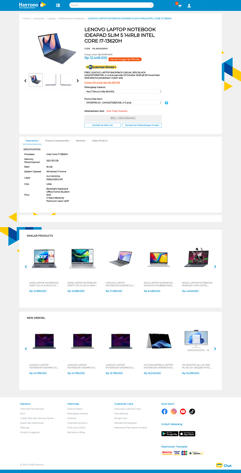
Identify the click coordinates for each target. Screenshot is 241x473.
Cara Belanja (121, 413)
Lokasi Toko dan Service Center (37, 418)
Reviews (80, 140)
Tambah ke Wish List (102, 125)
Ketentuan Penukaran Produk (130, 427)
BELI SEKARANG (123, 118)
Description (32, 140)
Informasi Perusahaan (32, 408)
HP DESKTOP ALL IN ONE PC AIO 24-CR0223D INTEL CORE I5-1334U (196, 366)
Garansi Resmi (75, 408)
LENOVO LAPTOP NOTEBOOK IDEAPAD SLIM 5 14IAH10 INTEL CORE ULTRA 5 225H (120, 366)
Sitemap (24, 427)
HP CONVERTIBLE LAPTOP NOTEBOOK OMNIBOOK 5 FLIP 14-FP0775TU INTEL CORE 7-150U (158, 366)
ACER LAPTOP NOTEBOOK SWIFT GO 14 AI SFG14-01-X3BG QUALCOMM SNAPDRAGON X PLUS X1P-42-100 (44, 284)
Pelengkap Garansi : (95, 87)
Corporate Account (77, 423)
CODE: (96, 48)
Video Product (99, 140)
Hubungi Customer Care (127, 408)
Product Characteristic (57, 140)
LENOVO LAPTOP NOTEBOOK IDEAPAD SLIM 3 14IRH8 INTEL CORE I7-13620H (120, 284)
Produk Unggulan (30, 432)
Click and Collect (76, 427)
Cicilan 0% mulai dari (102, 82)
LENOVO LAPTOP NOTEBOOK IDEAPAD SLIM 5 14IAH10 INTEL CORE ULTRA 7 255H (44, 366)
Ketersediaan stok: (105, 111)
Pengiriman (120, 418)
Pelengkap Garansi (77, 413)
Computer (38, 18)
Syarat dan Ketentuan (32, 423)
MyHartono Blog (76, 432)
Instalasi (71, 418)
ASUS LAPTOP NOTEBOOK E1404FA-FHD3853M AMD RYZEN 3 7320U (158, 284)
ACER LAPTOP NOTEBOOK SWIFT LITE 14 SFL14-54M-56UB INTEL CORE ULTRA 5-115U (82, 284)
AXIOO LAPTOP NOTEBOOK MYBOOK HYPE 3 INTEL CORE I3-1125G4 (197, 284)
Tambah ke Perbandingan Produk (142, 125)
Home (26, 18)
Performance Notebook (72, 18)
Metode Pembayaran (125, 423)
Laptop (52, 18)
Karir (22, 413)
